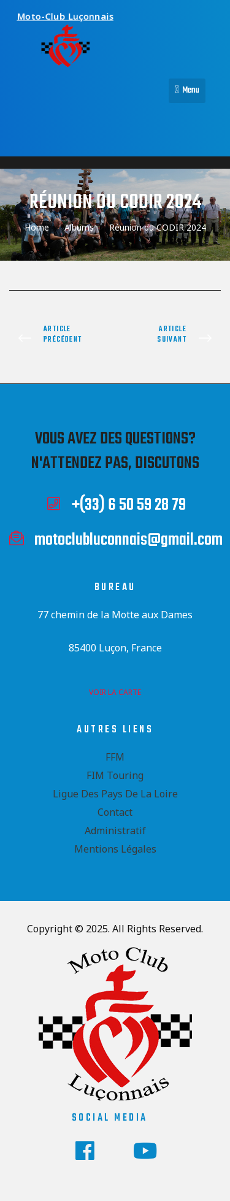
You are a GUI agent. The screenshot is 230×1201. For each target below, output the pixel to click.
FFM (115, 757)
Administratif (115, 830)
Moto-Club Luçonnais (69, 14)
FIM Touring (115, 775)
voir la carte (115, 692)
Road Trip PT (171, 339)
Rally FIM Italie (59, 339)
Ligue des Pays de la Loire (115, 793)
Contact (115, 812)
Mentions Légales (115, 849)
